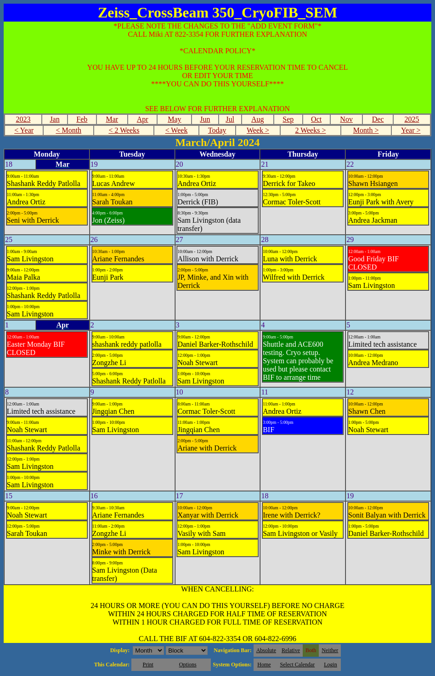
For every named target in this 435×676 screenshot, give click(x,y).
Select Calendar (297, 664)
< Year (24, 130)
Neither (330, 650)
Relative (291, 650)
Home (264, 664)
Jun (205, 119)
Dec (378, 119)
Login (330, 664)
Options (188, 664)
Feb (81, 119)
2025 (411, 119)
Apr (142, 119)
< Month (68, 130)
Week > (258, 130)
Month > (366, 130)
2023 (23, 119)
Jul (230, 119)
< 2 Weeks (123, 130)
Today (217, 130)
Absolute (266, 650)
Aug (257, 119)
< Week (176, 130)
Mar (112, 119)
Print (147, 664)
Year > (411, 130)
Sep (288, 119)
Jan (54, 119)
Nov (346, 119)
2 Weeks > (310, 130)
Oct (316, 119)
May (174, 119)
